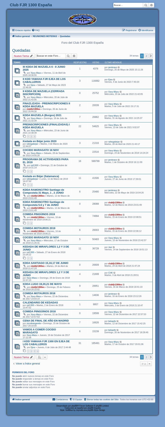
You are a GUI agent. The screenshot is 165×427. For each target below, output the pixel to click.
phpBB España (94, 408)
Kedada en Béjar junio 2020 (40, 141)
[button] (151, 56)
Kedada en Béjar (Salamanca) (41, 176)
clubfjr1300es (33, 109)
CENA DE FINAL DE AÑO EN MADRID (46, 320)
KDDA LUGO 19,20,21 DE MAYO (42, 284)
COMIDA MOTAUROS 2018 (39, 293)
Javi (110, 247)
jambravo (112, 67)
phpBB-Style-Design (96, 410)
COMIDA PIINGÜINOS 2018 (39, 311)
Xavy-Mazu (36, 73)
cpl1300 (34, 165)
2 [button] (146, 56)
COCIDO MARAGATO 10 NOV (41, 237)
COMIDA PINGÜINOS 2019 (39, 214)
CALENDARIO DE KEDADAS (40, 302)
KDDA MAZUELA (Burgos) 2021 (42, 115)
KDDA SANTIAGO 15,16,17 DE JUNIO (45, 263)
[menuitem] (35, 30)
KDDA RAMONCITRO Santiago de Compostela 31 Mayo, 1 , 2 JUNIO (43, 191)
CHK (110, 273)
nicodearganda (34, 323)
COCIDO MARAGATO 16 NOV (41, 150)
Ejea (33, 85)
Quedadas (21, 50)
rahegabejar (32, 144)
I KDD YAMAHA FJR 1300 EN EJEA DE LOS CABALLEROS (46, 343)
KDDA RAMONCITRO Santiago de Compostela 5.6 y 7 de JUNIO (43, 203)
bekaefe (112, 321)
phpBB (74, 406)
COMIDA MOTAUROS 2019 (39, 228)
